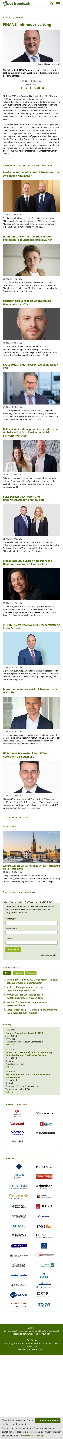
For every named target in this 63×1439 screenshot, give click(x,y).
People (19, 17)
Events (7, 1025)
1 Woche (18, 973)
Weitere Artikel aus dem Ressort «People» (27, 165)
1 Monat (31, 973)
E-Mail (9, 938)
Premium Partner (16, 1104)
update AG (33, 1349)
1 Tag (7, 973)
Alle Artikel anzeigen (16, 817)
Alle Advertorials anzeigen (20, 892)
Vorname (10, 918)
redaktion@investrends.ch (25, 1333)
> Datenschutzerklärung (31, 1435)
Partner (11, 1158)
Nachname (11, 928)
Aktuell (7, 17)
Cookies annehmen (48, 1420)
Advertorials (10, 826)
